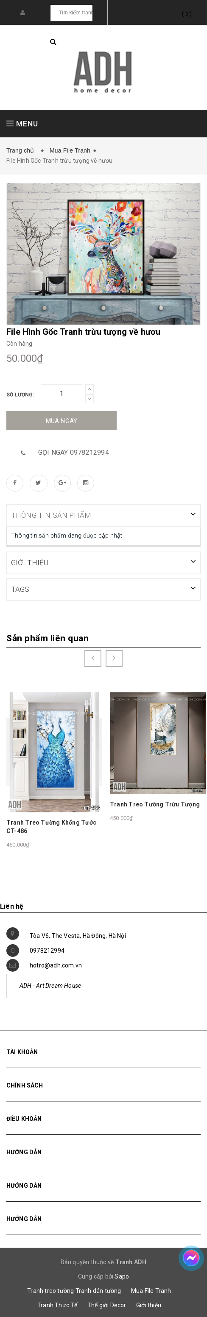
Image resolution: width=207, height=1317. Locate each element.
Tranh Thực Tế (57, 1304)
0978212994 (47, 949)
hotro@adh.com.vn (56, 964)
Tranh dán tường (98, 1290)
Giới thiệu (148, 1304)
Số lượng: (20, 395)
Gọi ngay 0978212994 (73, 452)
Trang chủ (22, 150)
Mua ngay (62, 421)
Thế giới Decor (106, 1304)
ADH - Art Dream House (50, 984)
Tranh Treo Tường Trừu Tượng (155, 803)
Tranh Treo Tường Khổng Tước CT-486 (51, 825)
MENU (22, 123)
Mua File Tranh (70, 150)
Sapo (122, 1275)
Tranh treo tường (50, 1290)
